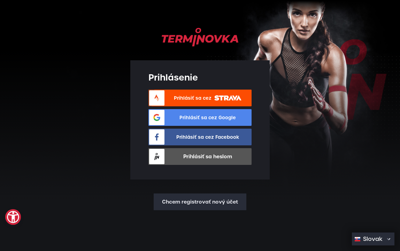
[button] (13, 217)
